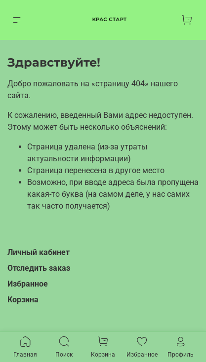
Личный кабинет (38, 252)
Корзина (23, 299)
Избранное (27, 284)
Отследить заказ (38, 268)
